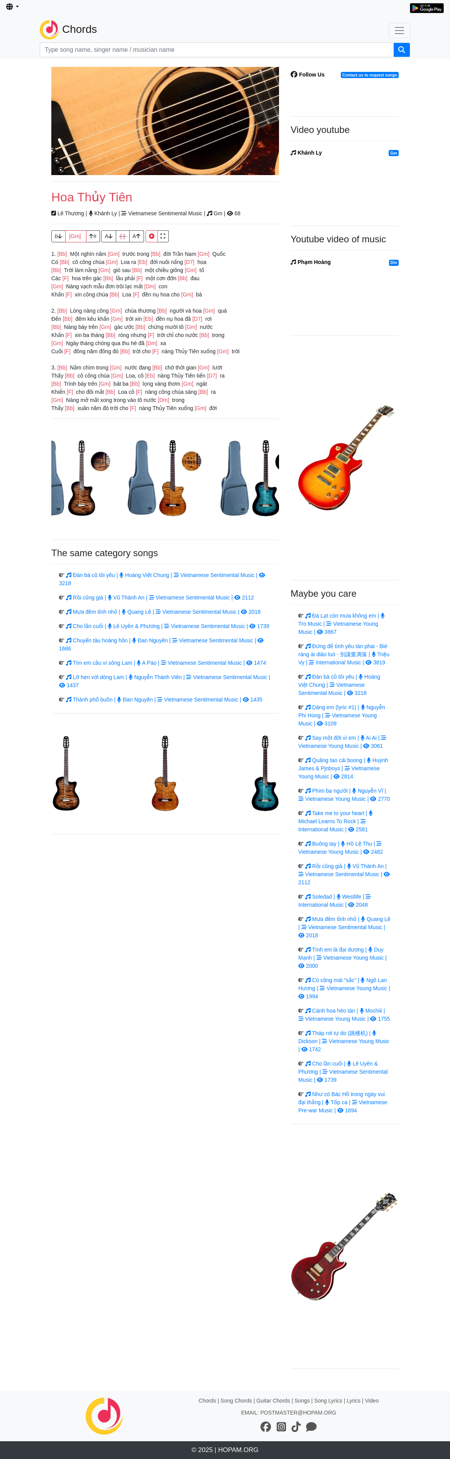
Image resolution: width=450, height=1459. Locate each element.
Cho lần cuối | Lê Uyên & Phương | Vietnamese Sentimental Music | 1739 (167, 626)
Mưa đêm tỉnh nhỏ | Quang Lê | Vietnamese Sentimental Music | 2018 (163, 612)
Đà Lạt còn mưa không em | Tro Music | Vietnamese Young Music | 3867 (341, 624)
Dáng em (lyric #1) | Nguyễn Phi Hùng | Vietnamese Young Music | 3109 (341, 715)
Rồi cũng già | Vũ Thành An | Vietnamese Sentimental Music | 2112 (160, 597)
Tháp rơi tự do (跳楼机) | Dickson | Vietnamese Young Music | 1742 (343, 1041)
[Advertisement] (165, 121)
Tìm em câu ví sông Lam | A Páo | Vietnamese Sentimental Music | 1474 (166, 663)
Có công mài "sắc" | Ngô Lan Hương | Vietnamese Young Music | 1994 (344, 988)
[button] (12, 7)
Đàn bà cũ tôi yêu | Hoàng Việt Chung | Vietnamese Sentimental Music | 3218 (339, 685)
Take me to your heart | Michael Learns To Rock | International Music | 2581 (335, 821)
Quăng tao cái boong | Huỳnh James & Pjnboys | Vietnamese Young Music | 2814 (343, 768)
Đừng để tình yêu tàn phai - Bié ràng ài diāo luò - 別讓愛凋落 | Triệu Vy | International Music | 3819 (343, 654)
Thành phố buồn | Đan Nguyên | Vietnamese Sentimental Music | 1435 (164, 699)
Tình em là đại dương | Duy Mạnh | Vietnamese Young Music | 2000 (342, 958)
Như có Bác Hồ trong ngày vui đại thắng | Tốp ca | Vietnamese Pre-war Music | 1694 (342, 1102)
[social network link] (266, 1427)
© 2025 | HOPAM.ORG (224, 1450)
